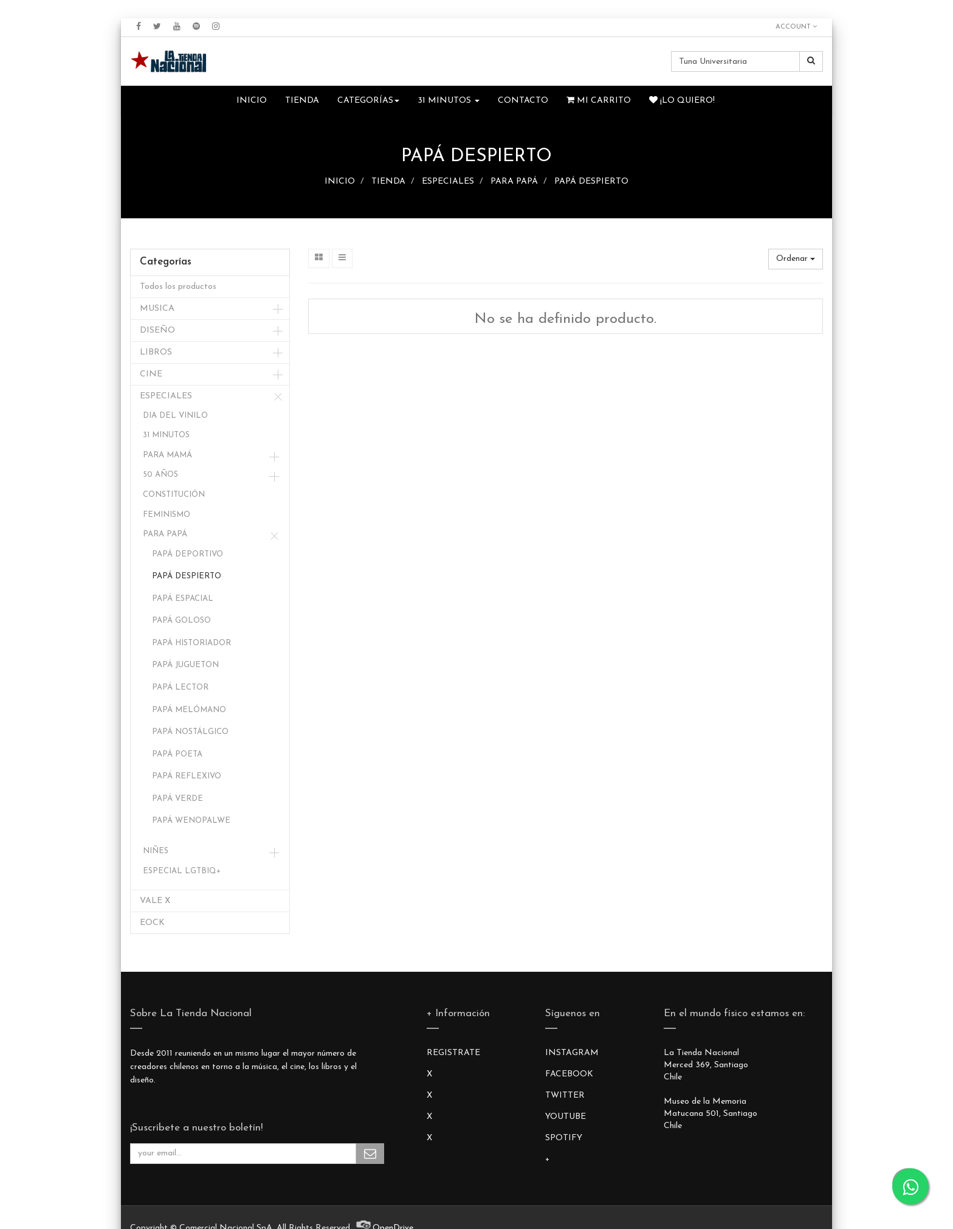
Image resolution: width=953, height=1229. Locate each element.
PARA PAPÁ (514, 181)
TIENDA (388, 181)
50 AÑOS (160, 475)
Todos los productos (178, 286)
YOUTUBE (565, 1116)
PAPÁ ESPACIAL (182, 599)
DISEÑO (157, 330)
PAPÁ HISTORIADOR (191, 643)
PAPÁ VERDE (177, 799)
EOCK (152, 922)
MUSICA (157, 308)
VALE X (155, 900)
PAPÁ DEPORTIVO (187, 554)
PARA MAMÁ (167, 455)
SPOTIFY (563, 1138)
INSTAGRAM (572, 1053)
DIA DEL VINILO (175, 416)
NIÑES (155, 851)
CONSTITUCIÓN (174, 495)
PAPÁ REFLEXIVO (186, 776)
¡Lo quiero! (682, 100)
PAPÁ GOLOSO (181, 621)
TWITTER (565, 1095)
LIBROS (156, 352)
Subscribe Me (370, 1154)
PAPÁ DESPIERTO (591, 181)
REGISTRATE (453, 1053)
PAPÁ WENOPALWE (191, 821)
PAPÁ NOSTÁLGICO (190, 732)
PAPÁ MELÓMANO (189, 710)
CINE (151, 374)
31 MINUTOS (166, 435)
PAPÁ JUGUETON (185, 665)
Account (796, 26)
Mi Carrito (598, 100)
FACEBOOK (569, 1074)
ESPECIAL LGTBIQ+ (182, 871)
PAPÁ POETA (177, 754)
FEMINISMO (166, 515)
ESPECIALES (448, 181)
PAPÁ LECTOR (180, 687)
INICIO (340, 181)
